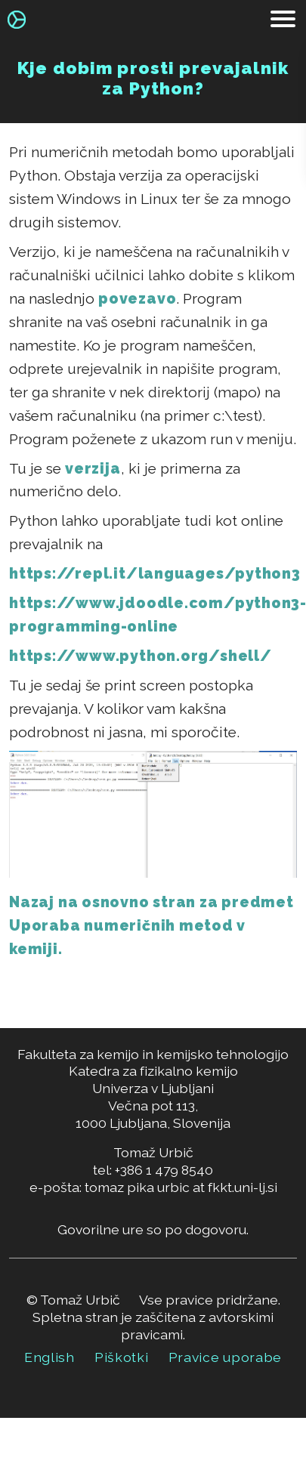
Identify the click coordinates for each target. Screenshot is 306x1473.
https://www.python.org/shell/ (140, 656)
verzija (92, 468)
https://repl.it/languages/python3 (155, 573)
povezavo (137, 298)
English (49, 1357)
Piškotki (121, 1357)
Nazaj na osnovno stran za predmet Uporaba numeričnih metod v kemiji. (151, 926)
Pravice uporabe (225, 1357)
